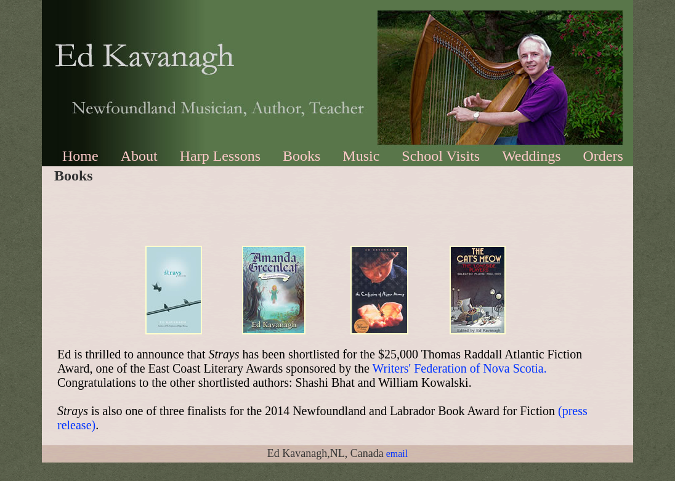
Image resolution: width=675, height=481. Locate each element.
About (139, 156)
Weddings (531, 156)
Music (360, 156)
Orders (603, 156)
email (397, 453)
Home (80, 156)
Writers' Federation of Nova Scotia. (459, 368)
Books (301, 156)
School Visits (441, 156)
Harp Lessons (220, 156)
